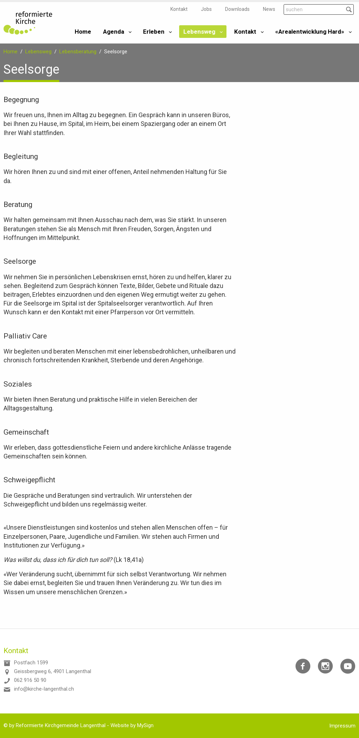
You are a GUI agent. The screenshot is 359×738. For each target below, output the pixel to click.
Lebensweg (199, 31)
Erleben (153, 31)
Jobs (206, 9)
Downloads (237, 9)
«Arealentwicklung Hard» (309, 31)
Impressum (342, 726)
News (269, 9)
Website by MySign (132, 725)
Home (83, 31)
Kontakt (179, 9)
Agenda (113, 31)
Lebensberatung (77, 51)
